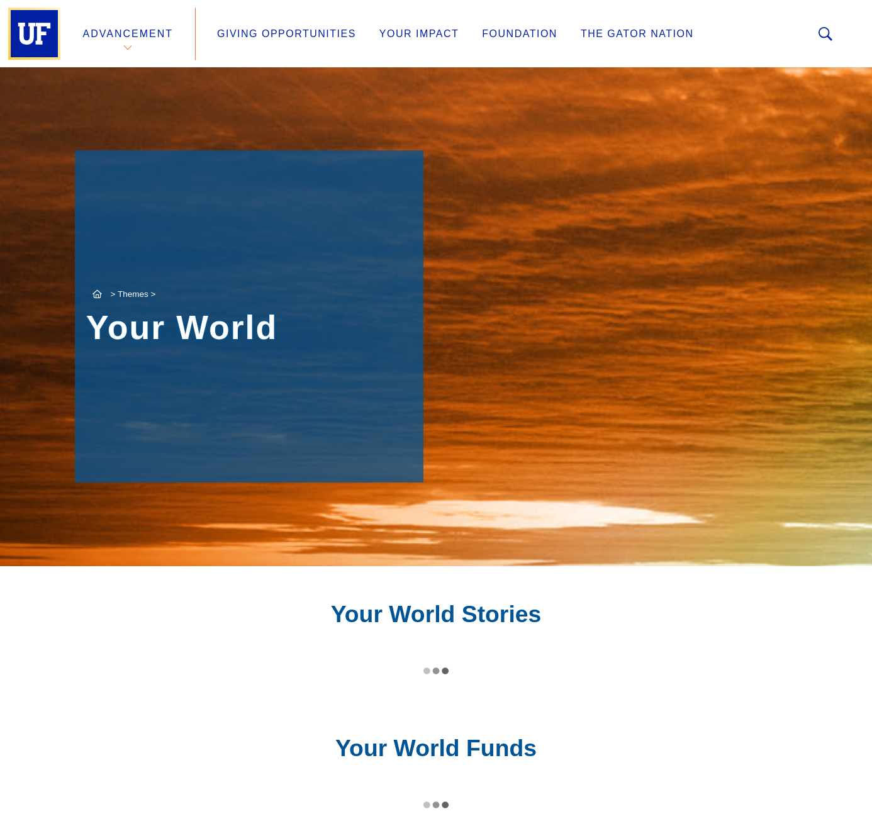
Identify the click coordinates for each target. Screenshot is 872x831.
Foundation (519, 33)
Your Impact (419, 33)
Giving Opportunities (286, 33)
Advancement (128, 33)
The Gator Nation (637, 33)
